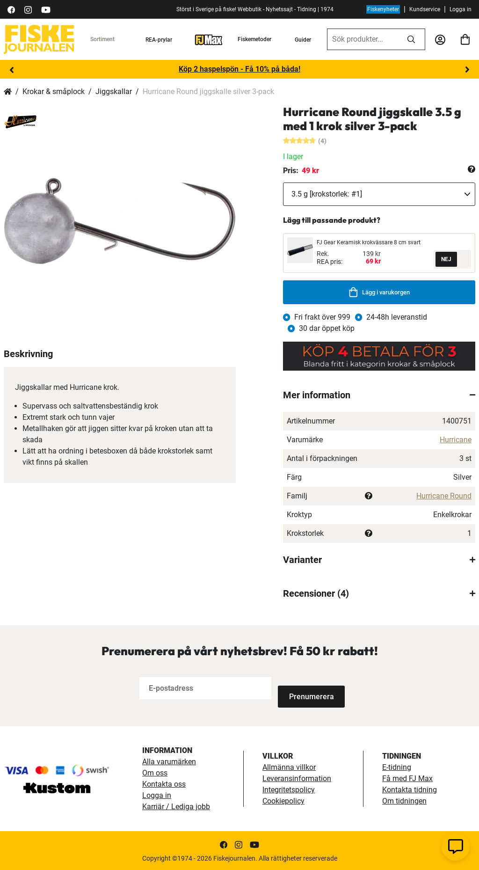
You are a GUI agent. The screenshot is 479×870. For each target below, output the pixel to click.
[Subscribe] (309, 688)
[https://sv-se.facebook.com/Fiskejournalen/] (11, 9)
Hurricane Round (444, 495)
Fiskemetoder (254, 39)
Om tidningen (404, 800)
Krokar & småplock (53, 91)
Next (467, 69)
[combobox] (362, 39)
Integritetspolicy (288, 788)
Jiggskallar (113, 91)
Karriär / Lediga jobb (176, 805)
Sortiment (102, 39)
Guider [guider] (303, 40)
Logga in (461, 9)
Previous (11, 69)
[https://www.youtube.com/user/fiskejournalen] (46, 9)
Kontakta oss (164, 783)
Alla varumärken (169, 760)
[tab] (379, 395)
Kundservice (424, 9)
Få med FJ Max (407, 777)
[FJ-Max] (208, 39)
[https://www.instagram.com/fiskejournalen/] (28, 9)
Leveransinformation (296, 777)
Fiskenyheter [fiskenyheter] (383, 9)
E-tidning (396, 766)
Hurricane (456, 439)
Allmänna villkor (289, 766)
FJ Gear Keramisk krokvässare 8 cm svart (369, 242)
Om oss (154, 772)
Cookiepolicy (283, 800)
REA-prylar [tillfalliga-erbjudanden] (158, 40)
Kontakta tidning (409, 788)
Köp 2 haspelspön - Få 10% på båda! (239, 69)
